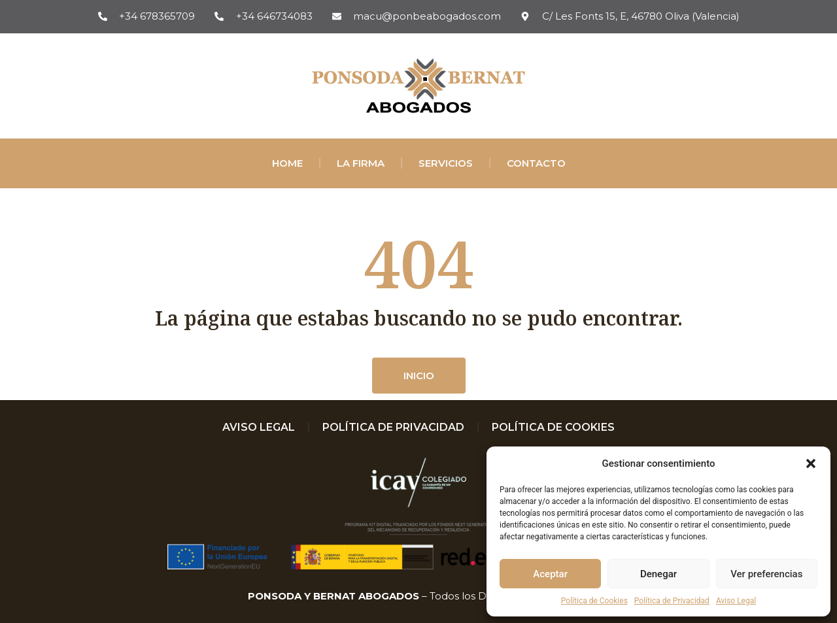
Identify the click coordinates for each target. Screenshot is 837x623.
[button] (810, 463)
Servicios (445, 163)
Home (287, 163)
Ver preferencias (766, 574)
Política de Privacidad (671, 600)
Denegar (658, 574)
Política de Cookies (594, 600)
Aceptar (550, 574)
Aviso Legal (736, 600)
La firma (360, 163)
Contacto (536, 163)
